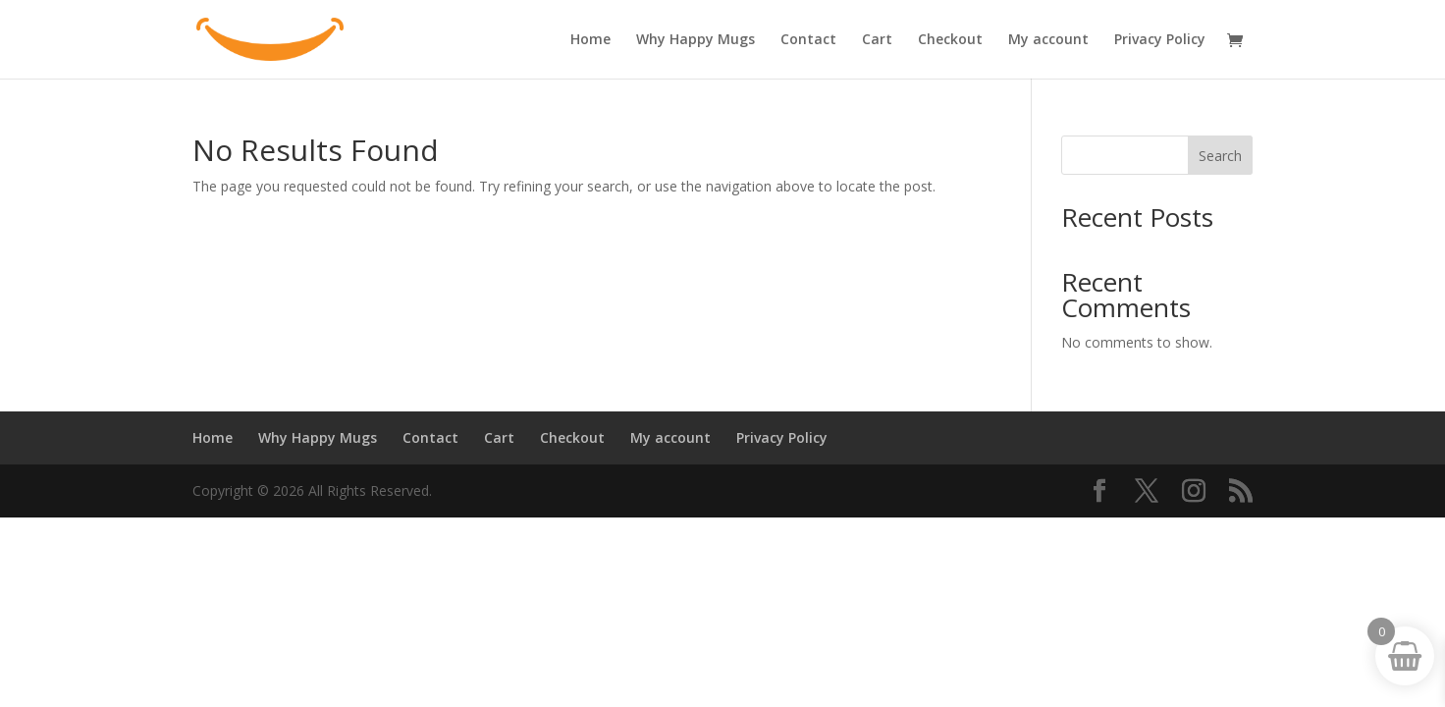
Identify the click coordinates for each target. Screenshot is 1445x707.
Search (1220, 155)
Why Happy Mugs (695, 40)
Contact (808, 40)
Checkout (950, 40)
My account (1048, 40)
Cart (877, 40)
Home (590, 40)
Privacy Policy (1159, 40)
